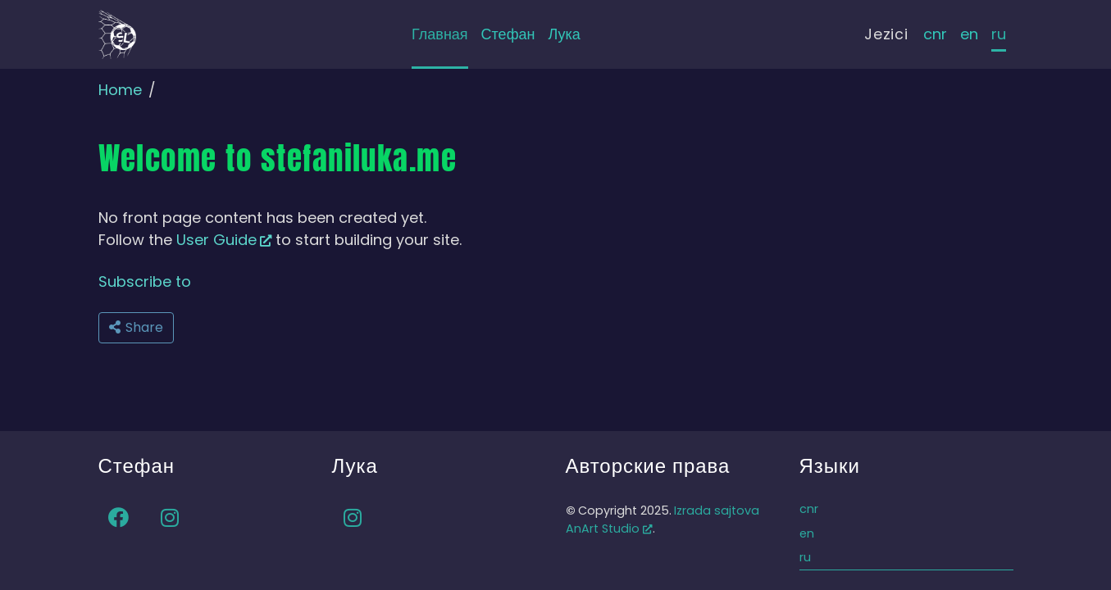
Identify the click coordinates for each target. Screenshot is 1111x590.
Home (120, 89)
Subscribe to (144, 281)
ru (998, 34)
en (969, 34)
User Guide (223, 239)
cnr (935, 34)
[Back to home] (117, 34)
